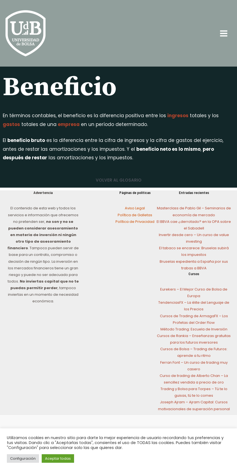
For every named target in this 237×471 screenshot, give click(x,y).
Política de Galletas (135, 215)
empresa (69, 124)
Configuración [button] (23, 458)
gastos (11, 124)
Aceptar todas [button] (58, 458)
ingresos (177, 115)
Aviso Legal (135, 208)
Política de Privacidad (134, 221)
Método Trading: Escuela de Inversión (193, 329)
